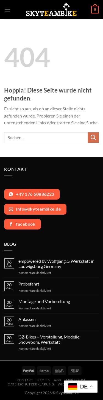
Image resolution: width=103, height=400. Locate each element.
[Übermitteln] (93, 137)
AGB (57, 380)
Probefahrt (28, 283)
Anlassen (27, 319)
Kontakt (24, 380)
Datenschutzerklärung (31, 384)
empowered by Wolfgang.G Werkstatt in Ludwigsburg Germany (56, 263)
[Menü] (7, 9)
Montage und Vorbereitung (44, 301)
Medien (44, 380)
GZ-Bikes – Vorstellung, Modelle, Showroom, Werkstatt (49, 339)
